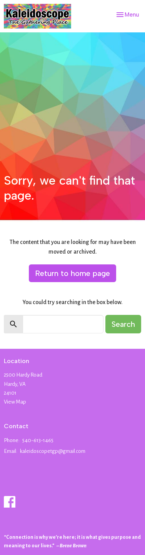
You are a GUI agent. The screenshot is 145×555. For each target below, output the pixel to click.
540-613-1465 (37, 440)
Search (123, 324)
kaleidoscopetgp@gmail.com (52, 451)
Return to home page (72, 273)
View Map (15, 402)
